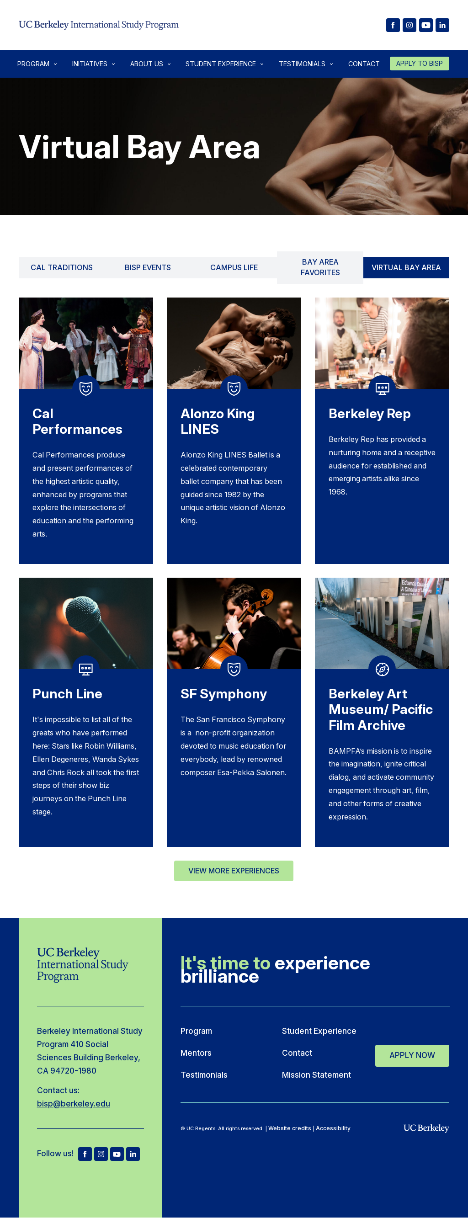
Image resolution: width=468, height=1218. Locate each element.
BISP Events (148, 267)
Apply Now (412, 1053)
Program (33, 64)
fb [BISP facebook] (85, 1154)
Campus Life (234, 267)
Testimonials (302, 64)
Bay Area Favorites (320, 267)
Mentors (196, 1053)
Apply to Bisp (419, 63)
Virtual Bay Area (406, 267)
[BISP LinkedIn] (442, 25)
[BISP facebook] (393, 25)
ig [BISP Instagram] (101, 1154)
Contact (364, 64)
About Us (146, 64)
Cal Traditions (62, 267)
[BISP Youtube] (426, 25)
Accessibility (333, 1128)
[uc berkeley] (426, 1129)
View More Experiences (233, 870)
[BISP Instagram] (409, 25)
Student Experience (221, 64)
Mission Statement (316, 1075)
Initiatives (89, 64)
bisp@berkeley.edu (73, 1103)
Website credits (289, 1128)
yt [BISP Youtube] (117, 1154)
